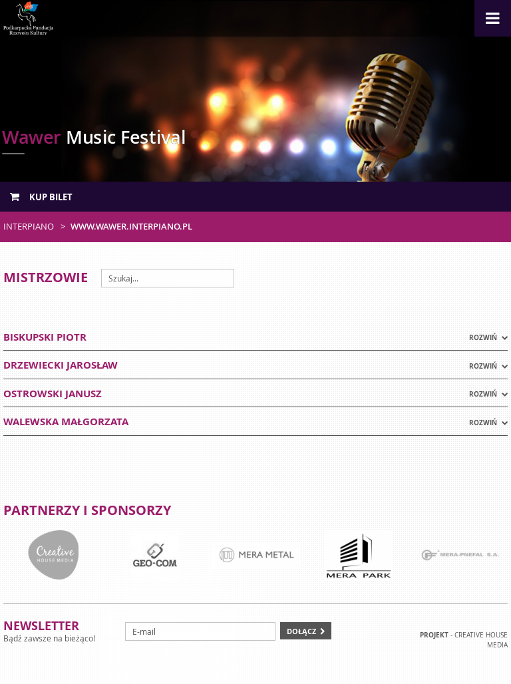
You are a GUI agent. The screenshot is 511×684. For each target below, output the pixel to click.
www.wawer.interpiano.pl (131, 226)
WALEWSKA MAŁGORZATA (65, 421)
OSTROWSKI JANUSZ (52, 394)
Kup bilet (41, 197)
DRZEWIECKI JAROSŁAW (60, 365)
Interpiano (28, 226)
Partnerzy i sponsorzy (87, 510)
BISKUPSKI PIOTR (44, 337)
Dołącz (301, 631)
